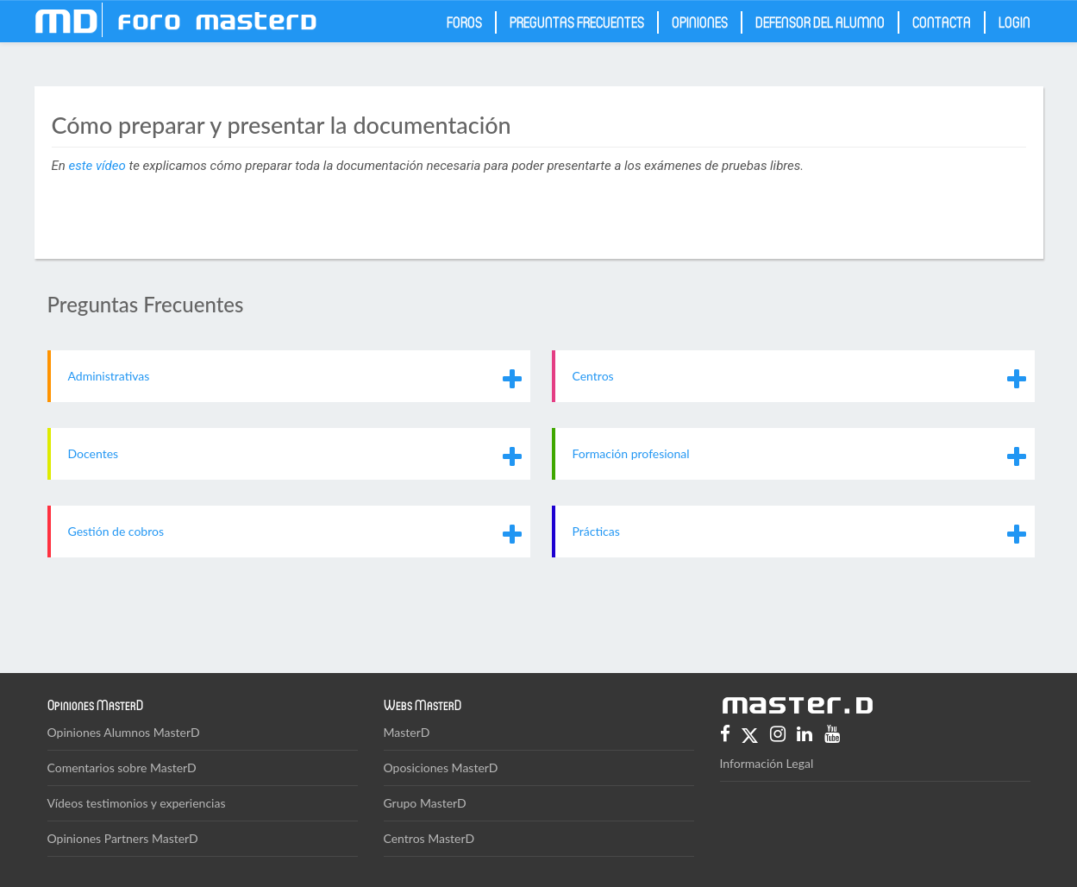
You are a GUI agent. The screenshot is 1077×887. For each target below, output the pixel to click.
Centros (593, 375)
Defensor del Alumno (820, 21)
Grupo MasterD (425, 803)
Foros (464, 21)
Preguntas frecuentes (577, 21)
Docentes (93, 453)
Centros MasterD (429, 838)
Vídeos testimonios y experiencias (136, 803)
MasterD (407, 732)
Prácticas (596, 531)
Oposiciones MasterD (441, 767)
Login (1014, 21)
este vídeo (97, 165)
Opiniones (700, 21)
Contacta (941, 21)
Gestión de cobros (116, 531)
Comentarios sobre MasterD (122, 767)
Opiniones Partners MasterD (122, 838)
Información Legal (767, 763)
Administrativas (109, 375)
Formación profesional (631, 453)
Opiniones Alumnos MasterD (123, 732)
